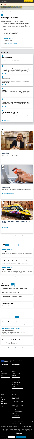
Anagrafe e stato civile (16, 368)
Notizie (2, 397)
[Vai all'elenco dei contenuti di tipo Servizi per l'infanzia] (11, 193)
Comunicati (3, 399)
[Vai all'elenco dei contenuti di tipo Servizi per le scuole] (5, 158)
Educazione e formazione (16, 382)
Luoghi (2, 406)
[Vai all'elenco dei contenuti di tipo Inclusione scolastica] (11, 158)
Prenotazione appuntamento (17, 411)
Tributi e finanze (15, 384)
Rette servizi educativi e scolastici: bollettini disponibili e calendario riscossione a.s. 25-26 (15, 186)
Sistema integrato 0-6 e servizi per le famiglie (12, 296)
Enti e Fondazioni (4, 373)
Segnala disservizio (15, 413)
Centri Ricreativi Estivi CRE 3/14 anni (10, 112)
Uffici (1, 371)
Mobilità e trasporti (15, 380)
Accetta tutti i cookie (21, 436)
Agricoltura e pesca (15, 391)
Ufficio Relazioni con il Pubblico (17, 404)
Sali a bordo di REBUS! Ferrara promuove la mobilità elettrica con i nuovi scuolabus (16, 222)
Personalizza (11, 436)
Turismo (13, 379)
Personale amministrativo (5, 377)
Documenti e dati (4, 379)
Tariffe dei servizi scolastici (8, 330)
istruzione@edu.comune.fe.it (11, 43)
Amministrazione (4, 364)
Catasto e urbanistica (16, 377)
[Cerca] (32, 4)
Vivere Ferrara (4, 403)
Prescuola (4, 90)
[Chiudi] (32, 421)
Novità (2, 394)
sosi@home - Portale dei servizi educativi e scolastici (14, 261)
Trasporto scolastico (6, 101)
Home (2, 11)
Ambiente (13, 386)
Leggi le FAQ (14, 409)
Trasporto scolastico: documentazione (11, 322)
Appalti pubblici (14, 375)
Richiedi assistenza (15, 415)
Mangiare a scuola (6, 78)
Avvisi (2, 401)
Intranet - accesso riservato (17, 419)
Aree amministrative (4, 369)
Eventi (4, 406)
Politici (2, 375)
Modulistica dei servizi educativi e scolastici (12, 340)
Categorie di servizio (16, 364)
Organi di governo (4, 368)
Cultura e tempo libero (16, 369)
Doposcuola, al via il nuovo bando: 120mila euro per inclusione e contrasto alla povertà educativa (17, 152)
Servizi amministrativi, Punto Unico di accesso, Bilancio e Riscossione (15, 289)
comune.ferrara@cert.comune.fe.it (17, 405)
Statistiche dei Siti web (16, 417)
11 (27, 347)
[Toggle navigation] (1, 4)
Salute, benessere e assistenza (17, 388)
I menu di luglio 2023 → (6, 120)
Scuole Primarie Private (7, 303)
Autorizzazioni (14, 390)
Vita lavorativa (14, 371)
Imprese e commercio (16, 373)
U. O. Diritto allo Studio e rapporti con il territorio (13, 38)
